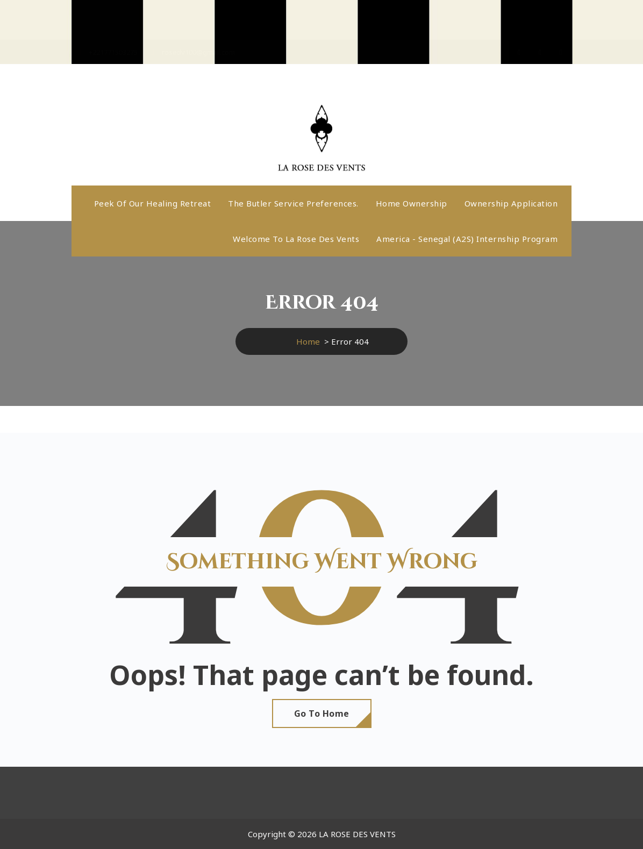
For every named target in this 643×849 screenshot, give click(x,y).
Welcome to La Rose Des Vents (296, 238)
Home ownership (411, 203)
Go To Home (321, 713)
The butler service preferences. (293, 203)
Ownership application (511, 203)
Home (308, 341)
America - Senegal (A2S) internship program (467, 238)
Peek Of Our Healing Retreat (152, 203)
